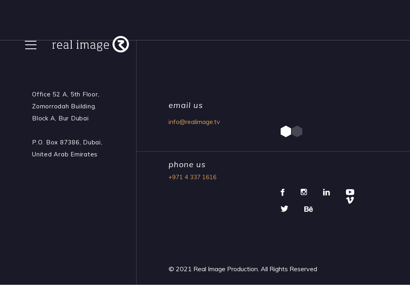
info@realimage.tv (194, 122)
